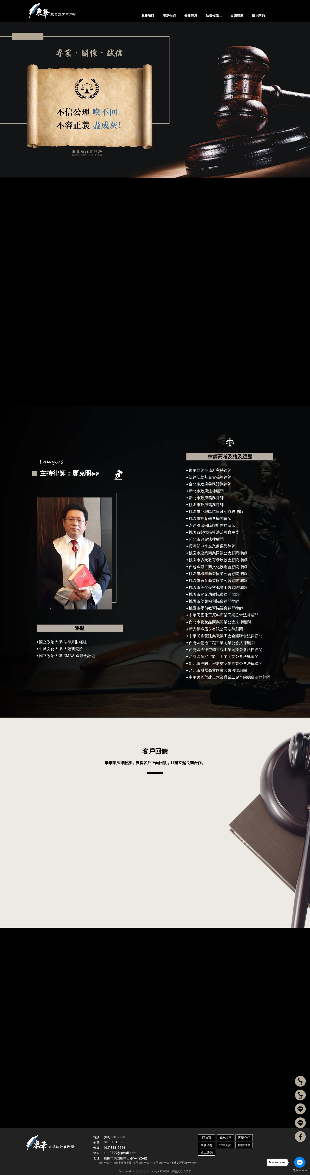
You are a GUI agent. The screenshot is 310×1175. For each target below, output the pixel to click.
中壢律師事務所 (187, 1162)
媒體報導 (236, 16)
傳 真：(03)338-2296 (278, 1080)
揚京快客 (140, 1171)
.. (170, 1171)
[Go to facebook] (299, 1162)
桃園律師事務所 (142, 1162)
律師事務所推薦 (122, 1162)
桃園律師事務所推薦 (165, 1162)
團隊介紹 (169, 16)
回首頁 (206, 1137)
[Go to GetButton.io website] (300, 1170)
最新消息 (190, 16)
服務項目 (147, 16)
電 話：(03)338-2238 (278, 1067)
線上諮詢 (258, 16)
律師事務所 (104, 1162)
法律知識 (214, 16)
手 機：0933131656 (277, 1074)
